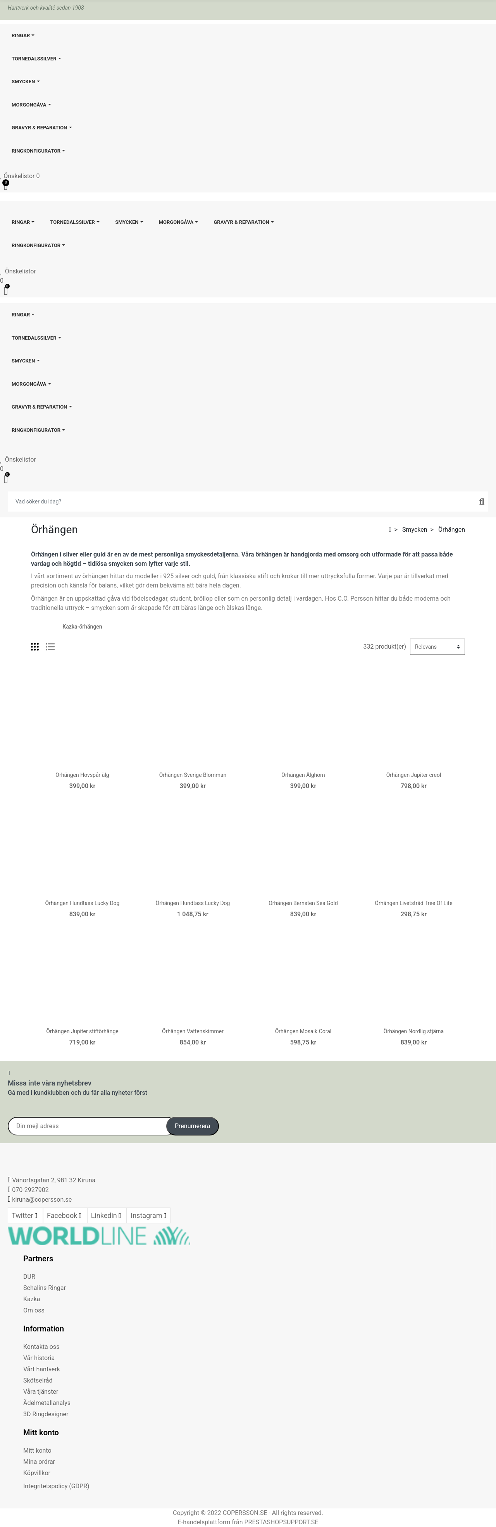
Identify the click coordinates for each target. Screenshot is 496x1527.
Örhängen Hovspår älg (82, 775)
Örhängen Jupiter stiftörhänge (82, 1031)
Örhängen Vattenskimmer (193, 1031)
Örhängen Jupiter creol (413, 775)
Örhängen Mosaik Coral (303, 1031)
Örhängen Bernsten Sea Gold (303, 903)
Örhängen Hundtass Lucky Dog (82, 903)
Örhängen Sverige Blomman (192, 775)
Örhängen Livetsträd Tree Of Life (413, 903)
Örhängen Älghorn (303, 775)
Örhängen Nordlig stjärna (414, 1031)
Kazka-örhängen (82, 627)
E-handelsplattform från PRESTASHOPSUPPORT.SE (248, 1522)
